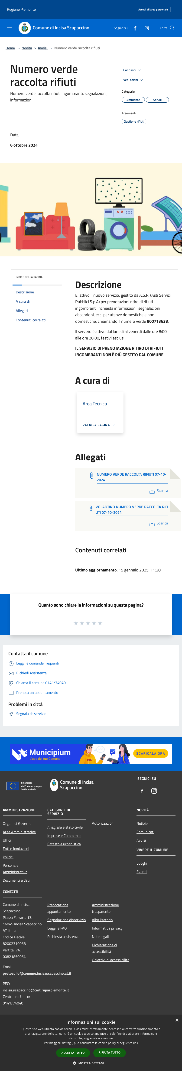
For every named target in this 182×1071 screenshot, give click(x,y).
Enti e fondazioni (16, 848)
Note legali (100, 936)
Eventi (141, 871)
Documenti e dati (16, 880)
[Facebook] (133, 28)
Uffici (7, 840)
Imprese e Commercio (64, 835)
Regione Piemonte (21, 9)
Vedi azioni (133, 80)
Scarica (158, 490)
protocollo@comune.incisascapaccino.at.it (37, 973)
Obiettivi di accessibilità (110, 960)
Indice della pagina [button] (29, 277)
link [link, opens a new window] (135, 1043)
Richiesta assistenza (63, 936)
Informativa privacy (107, 928)
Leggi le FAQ (57, 928)
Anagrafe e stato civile (65, 827)
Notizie (142, 823)
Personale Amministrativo (15, 869)
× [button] (177, 1020)
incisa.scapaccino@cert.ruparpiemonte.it (36, 990)
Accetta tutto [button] (73, 1053)
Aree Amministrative (19, 832)
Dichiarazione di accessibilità (104, 948)
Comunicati (145, 832)
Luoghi (141, 863)
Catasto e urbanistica (64, 844)
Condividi (132, 70)
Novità (27, 48)
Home (10, 48)
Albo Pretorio (102, 920)
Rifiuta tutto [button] (110, 1052)
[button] (91, 1063)
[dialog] (91, 1043)
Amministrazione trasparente (105, 908)
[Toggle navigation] (9, 27)
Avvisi (43, 48)
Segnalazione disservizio (66, 920)
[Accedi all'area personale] (153, 9)
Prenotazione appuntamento (59, 908)
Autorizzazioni (103, 823)
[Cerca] (172, 28)
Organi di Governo (17, 823)
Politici (8, 857)
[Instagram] (145, 28)
